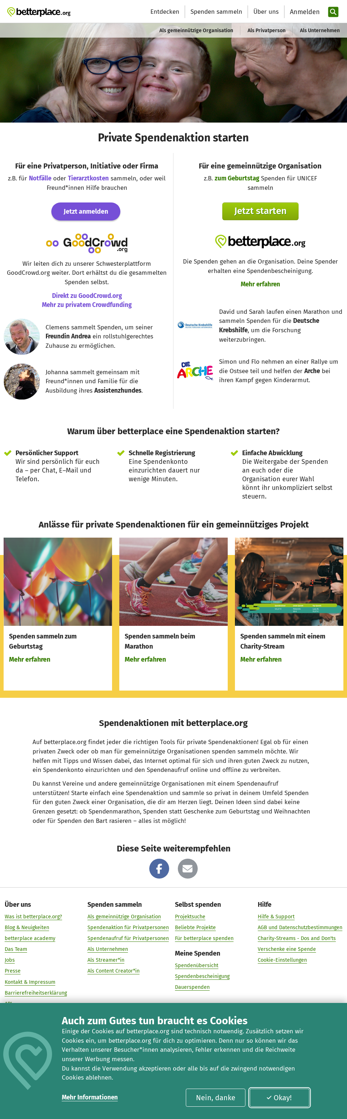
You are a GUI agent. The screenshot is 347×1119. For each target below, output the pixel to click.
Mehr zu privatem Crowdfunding (87, 305)
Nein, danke (215, 1097)
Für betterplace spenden (204, 939)
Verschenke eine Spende (287, 950)
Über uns (266, 12)
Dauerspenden (192, 987)
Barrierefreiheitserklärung (36, 993)
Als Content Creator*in (113, 971)
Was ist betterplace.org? (33, 917)
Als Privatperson (267, 30)
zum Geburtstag (237, 178)
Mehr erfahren (260, 284)
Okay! (279, 1097)
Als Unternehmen (320, 30)
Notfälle (40, 178)
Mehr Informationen (90, 1097)
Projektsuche (190, 917)
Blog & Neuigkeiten (27, 927)
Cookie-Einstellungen (282, 960)
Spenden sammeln (216, 12)
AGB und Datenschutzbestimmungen (300, 927)
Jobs (10, 960)
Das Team (16, 950)
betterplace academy (30, 939)
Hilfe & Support (276, 917)
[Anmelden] (304, 12)
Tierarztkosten (88, 178)
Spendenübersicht (196, 965)
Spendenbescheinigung (202, 976)
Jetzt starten (260, 211)
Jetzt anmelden (86, 211)
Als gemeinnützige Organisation (196, 30)
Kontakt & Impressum (30, 982)
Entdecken (164, 12)
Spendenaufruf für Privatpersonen (128, 939)
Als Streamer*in (105, 960)
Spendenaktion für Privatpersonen (128, 927)
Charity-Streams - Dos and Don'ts (297, 939)
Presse (13, 971)
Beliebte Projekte (195, 927)
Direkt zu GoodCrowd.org (87, 296)
